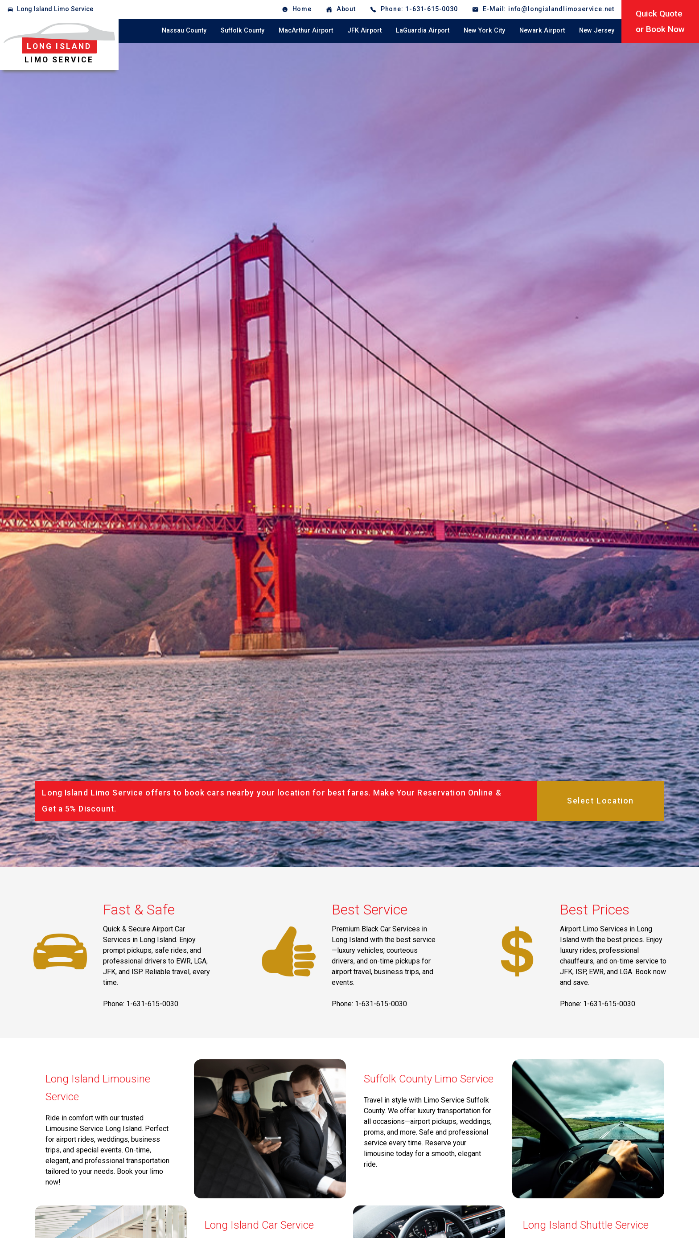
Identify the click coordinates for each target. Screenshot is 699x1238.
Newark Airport (542, 30)
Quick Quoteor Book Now (660, 21)
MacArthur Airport (306, 30)
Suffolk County (242, 30)
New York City (484, 30)
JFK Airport (364, 30)
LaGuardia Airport (422, 30)
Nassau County (184, 30)
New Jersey (596, 30)
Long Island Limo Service (55, 9)
